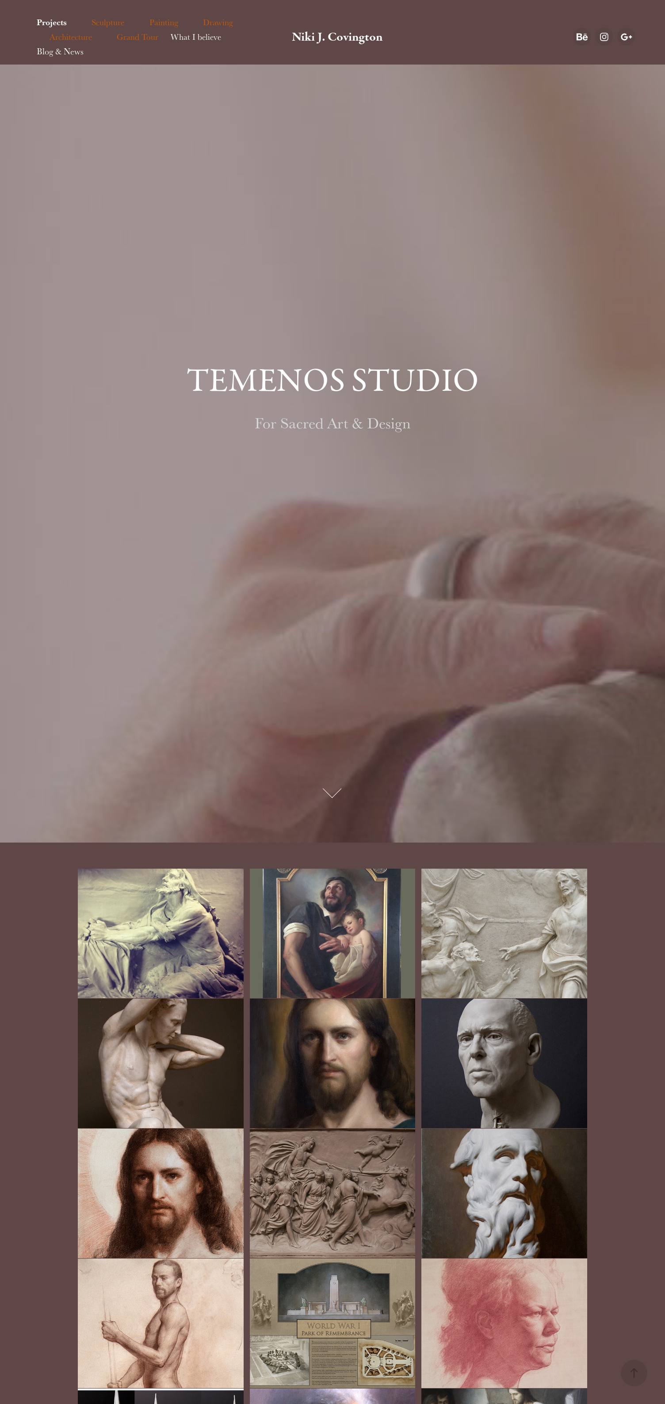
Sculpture (108, 22)
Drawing (218, 22)
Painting (163, 22)
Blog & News (60, 51)
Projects (52, 22)
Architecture (71, 36)
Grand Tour (137, 36)
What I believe (196, 36)
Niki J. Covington (337, 37)
